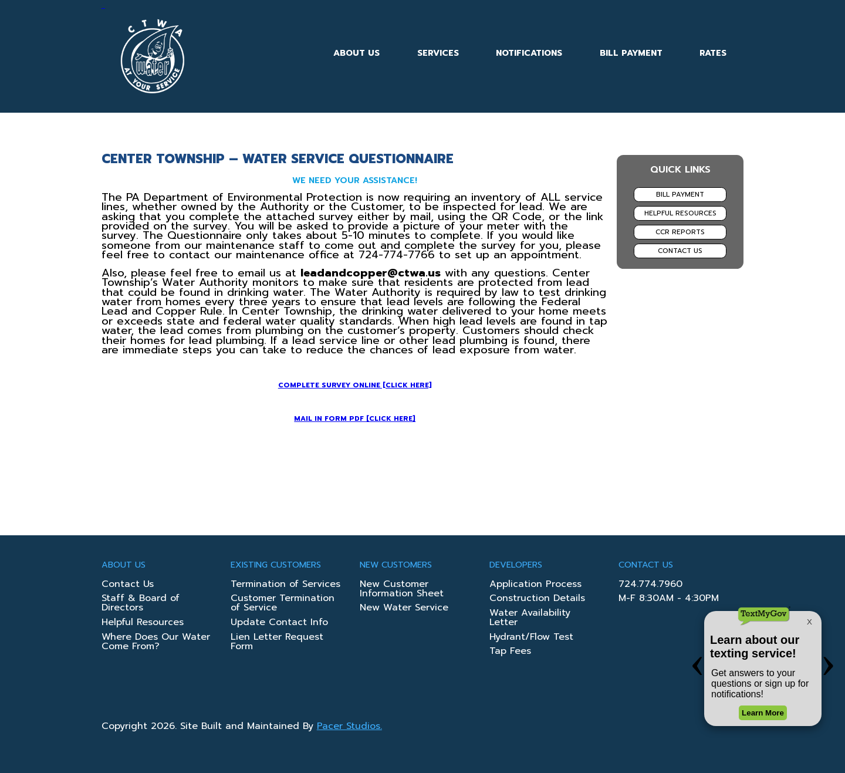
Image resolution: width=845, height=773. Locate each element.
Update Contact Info (279, 623)
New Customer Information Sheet (402, 589)
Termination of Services (285, 585)
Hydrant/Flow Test (531, 638)
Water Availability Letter (529, 618)
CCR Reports (680, 232)
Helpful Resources (680, 213)
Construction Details (537, 599)
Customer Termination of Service (282, 604)
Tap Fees (510, 652)
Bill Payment (631, 52)
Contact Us (680, 250)
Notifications (529, 52)
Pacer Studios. (349, 726)
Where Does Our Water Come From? (156, 642)
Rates (712, 52)
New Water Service (404, 609)
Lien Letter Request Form (277, 642)
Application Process (535, 585)
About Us (356, 52)
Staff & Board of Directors (141, 604)
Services (438, 52)
